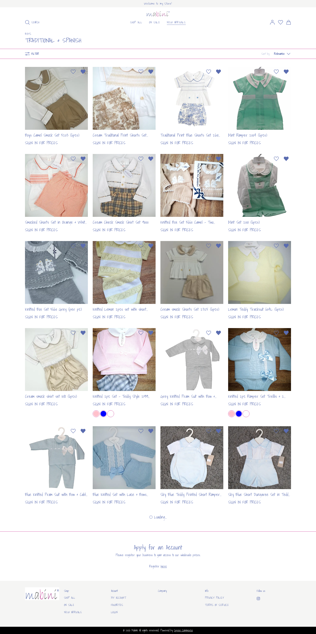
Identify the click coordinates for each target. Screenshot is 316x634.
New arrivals (73, 612)
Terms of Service (217, 605)
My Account (118, 598)
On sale (69, 605)
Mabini (134, 630)
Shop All (70, 598)
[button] (276, 54)
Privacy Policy (214, 598)
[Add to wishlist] (73, 72)
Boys (28, 34)
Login (114, 612)
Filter (32, 53)
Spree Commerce (183, 630)
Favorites (117, 605)
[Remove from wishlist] (83, 72)
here (164, 566)
